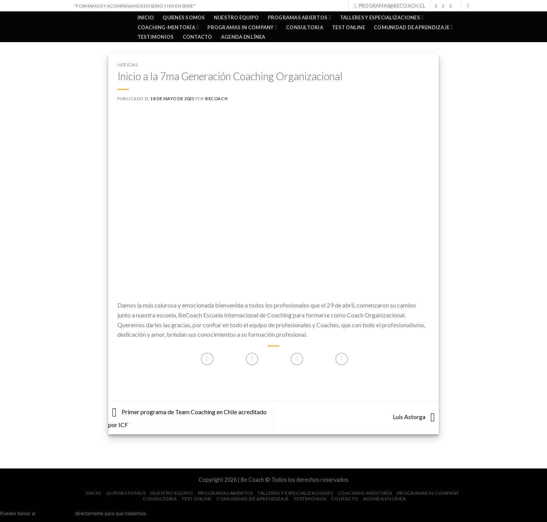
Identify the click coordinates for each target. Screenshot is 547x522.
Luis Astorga (416, 416)
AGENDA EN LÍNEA (243, 37)
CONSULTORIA (304, 27)
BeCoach (216, 98)
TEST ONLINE (348, 27)
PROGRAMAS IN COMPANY (242, 27)
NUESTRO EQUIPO (236, 17)
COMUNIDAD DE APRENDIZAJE (413, 27)
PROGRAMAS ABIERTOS (299, 17)
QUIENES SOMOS (184, 17)
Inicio (146, 17)
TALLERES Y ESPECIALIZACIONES (382, 17)
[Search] (470, 5)
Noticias (127, 64)
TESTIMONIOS (156, 37)
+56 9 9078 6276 (55, 513)
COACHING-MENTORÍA (168, 27)
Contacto (197, 37)
